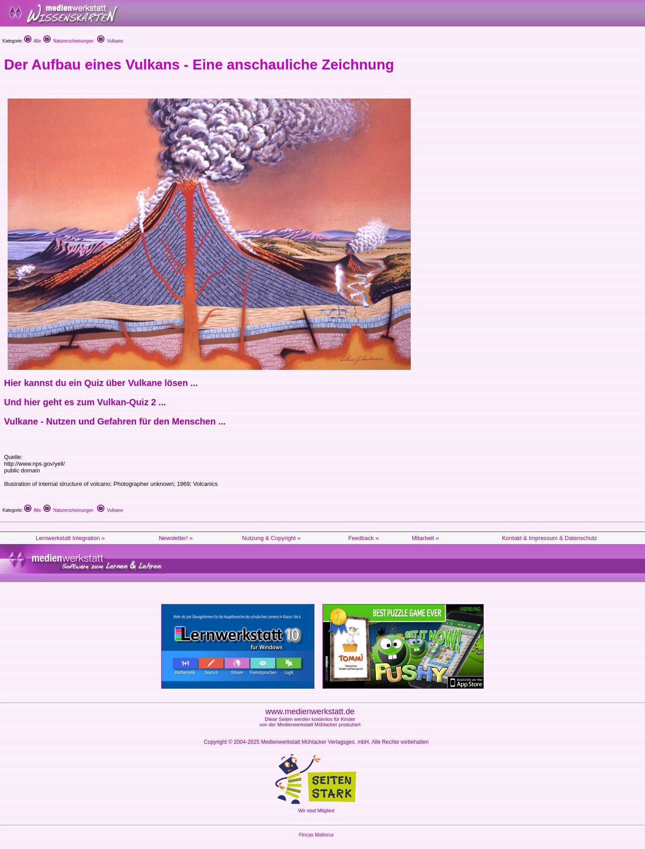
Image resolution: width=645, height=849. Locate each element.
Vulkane (110, 41)
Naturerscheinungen (68, 41)
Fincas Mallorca (316, 834)
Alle (32, 41)
